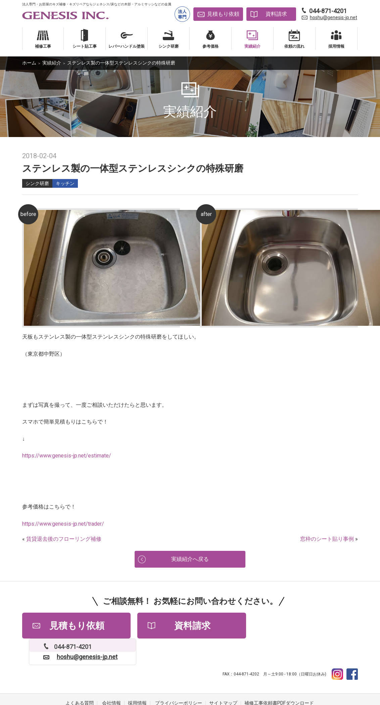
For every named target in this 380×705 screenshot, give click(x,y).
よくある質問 (79, 678)
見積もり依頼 (223, 14)
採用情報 (137, 678)
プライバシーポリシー (178, 678)
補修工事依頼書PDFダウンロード (279, 678)
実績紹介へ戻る (190, 560)
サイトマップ (223, 678)
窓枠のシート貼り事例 (327, 539)
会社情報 (111, 678)
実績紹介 (51, 62)
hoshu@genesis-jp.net (333, 17)
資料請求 (276, 14)
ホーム (29, 62)
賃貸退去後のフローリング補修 (63, 539)
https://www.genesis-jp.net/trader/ (63, 524)
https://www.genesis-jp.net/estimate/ (66, 455)
